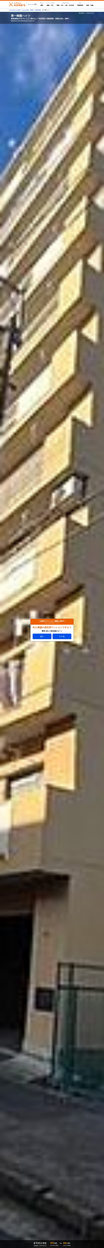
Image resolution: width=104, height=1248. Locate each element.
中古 (52, 5)
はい (42, 636)
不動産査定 (80, 5)
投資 (87, 5)
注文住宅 (71, 5)
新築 (48, 5)
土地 (66, 5)
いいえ (62, 636)
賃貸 (42, 5)
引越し (92, 5)
